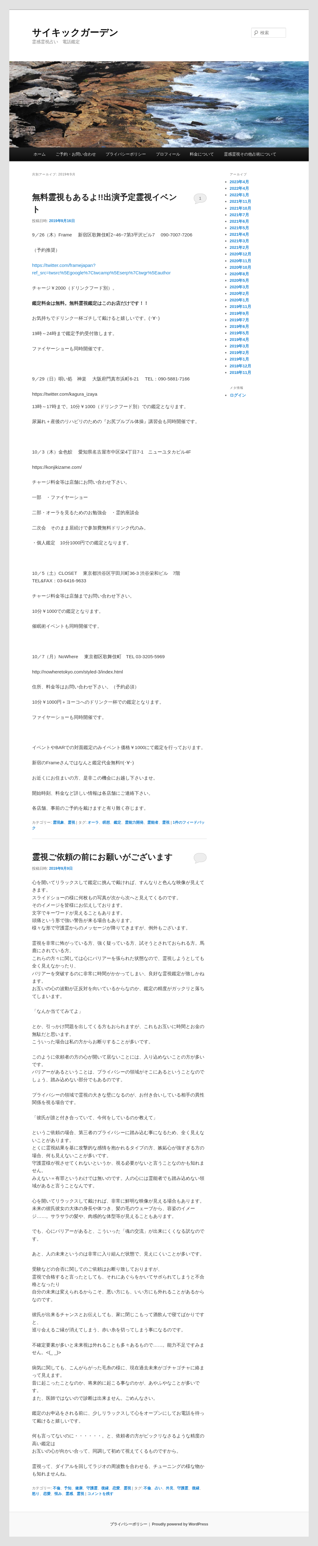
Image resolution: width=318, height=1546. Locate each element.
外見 (169, 1488)
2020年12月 (240, 254)
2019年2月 (239, 352)
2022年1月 (239, 195)
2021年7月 (239, 214)
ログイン (238, 395)
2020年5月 (239, 280)
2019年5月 (239, 333)
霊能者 (152, 822)
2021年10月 (240, 208)
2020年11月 (240, 260)
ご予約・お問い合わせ (76, 154)
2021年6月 (239, 221)
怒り (35, 1494)
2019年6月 (239, 326)
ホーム (40, 154)
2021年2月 (239, 247)
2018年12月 (240, 366)
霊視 (71, 822)
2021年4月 (239, 234)
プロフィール (168, 154)
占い (158, 1488)
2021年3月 (239, 241)
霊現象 (58, 822)
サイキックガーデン (75, 32)
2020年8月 (239, 274)
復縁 (105, 1488)
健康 (79, 1488)
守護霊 (92, 1488)
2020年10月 (240, 267)
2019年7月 (239, 320)
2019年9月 (239, 313)
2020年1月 (239, 300)
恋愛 (116, 1488)
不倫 (56, 1488)
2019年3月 (239, 346)
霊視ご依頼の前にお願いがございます (102, 857)
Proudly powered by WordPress (180, 1524)
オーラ (93, 822)
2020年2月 (239, 293)
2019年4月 (239, 339)
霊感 (69, 1494)
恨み (58, 1494)
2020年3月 (239, 287)
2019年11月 (240, 306)
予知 (67, 1488)
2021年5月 (239, 228)
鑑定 (117, 822)
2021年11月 (240, 201)
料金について (202, 154)
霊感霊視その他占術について (250, 154)
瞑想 (106, 822)
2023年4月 (239, 181)
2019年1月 (239, 359)
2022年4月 (239, 188)
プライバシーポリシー (126, 154)
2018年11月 (240, 372)
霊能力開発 (134, 822)
